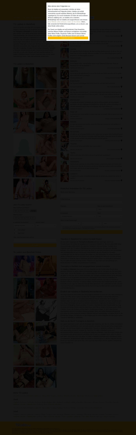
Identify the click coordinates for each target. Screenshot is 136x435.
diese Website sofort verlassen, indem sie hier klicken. (64, 22)
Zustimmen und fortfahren (68, 38)
